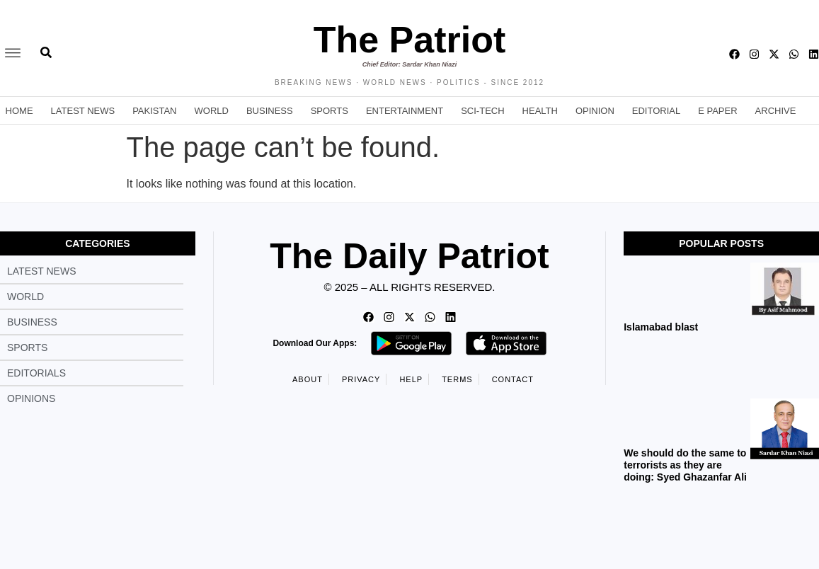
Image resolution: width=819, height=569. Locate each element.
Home (19, 110)
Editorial (656, 110)
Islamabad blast (661, 327)
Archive (775, 110)
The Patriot (410, 39)
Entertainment (404, 110)
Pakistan (154, 110)
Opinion (594, 110)
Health (540, 110)
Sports (329, 110)
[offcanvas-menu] (12, 54)
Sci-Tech (482, 110)
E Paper (717, 110)
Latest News (83, 110)
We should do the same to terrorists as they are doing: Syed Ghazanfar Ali (687, 465)
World (212, 110)
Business (269, 110)
